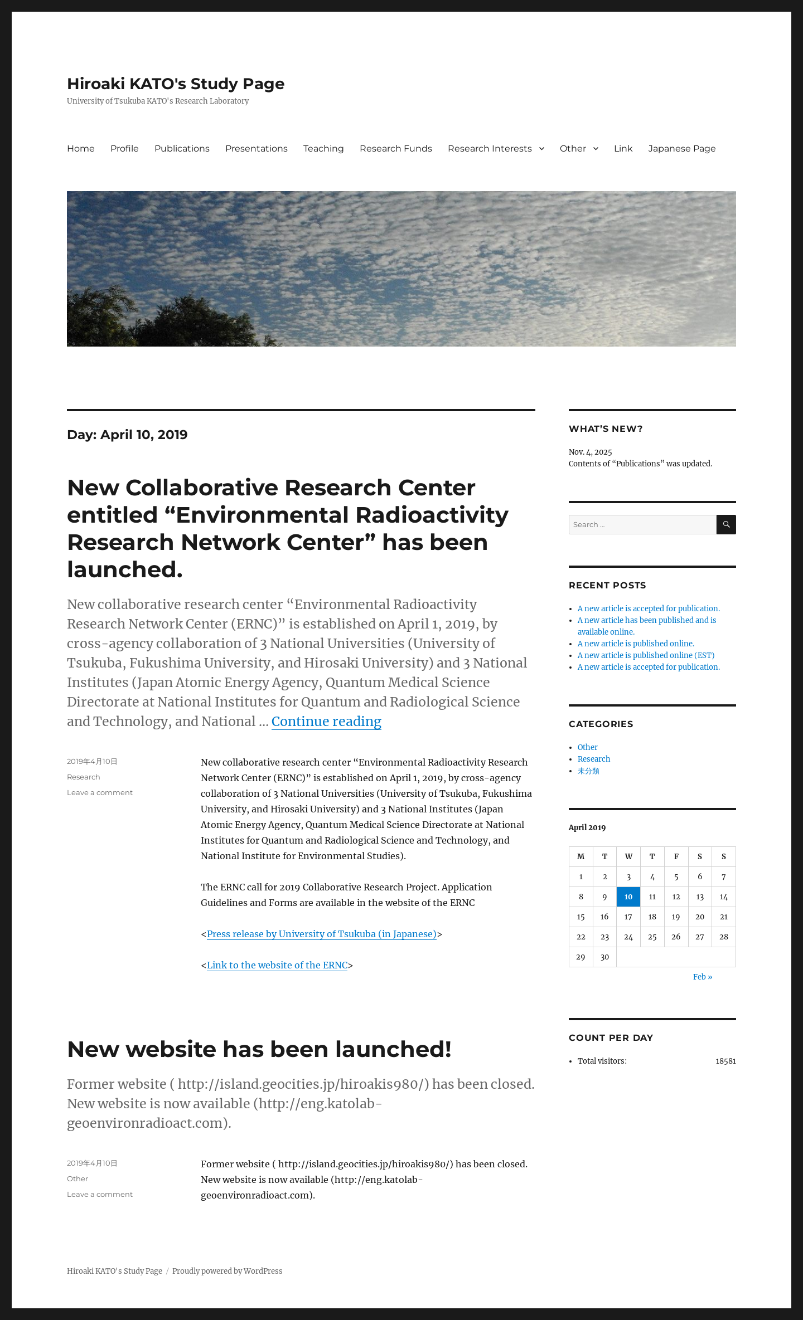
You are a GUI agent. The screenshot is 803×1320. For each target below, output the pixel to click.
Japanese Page (682, 148)
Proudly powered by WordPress (227, 1271)
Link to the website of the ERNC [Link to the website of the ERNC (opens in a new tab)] (277, 965)
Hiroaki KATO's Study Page (176, 83)
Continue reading (326, 721)
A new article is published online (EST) (646, 655)
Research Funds (396, 148)
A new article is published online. (636, 644)
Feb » (703, 977)
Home (81, 148)
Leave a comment (100, 792)
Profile (124, 148)
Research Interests (490, 148)
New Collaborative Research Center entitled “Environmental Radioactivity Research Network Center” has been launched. (288, 528)
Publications (182, 148)
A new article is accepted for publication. (649, 608)
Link (623, 148)
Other (573, 148)
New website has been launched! (259, 1049)
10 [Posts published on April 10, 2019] (629, 897)
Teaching (323, 148)
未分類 (588, 771)
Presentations (256, 148)
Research (83, 776)
